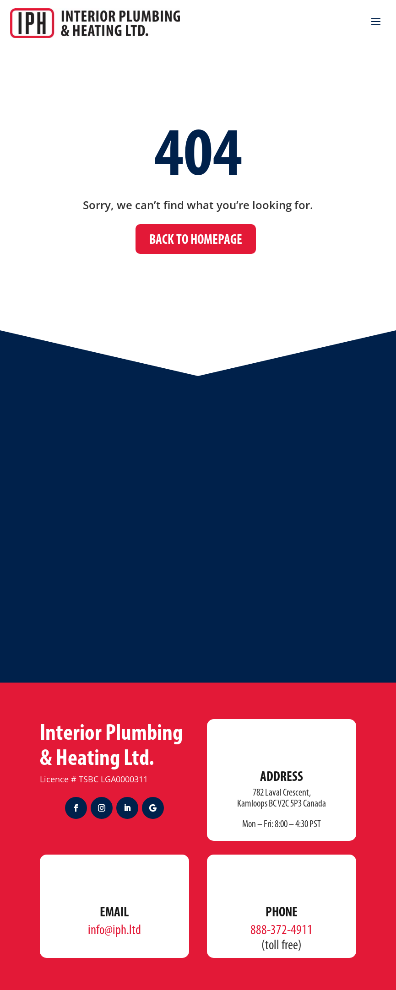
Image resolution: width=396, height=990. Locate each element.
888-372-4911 (281, 931)
